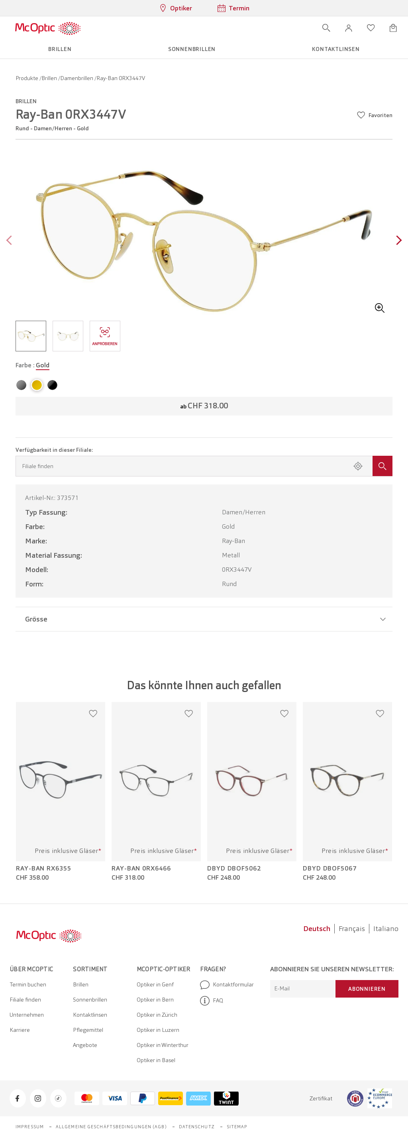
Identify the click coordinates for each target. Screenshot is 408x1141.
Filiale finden (25, 999)
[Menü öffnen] (104, 28)
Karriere (20, 1029)
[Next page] (397, 241)
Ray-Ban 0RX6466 (141, 868)
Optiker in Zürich (157, 1014)
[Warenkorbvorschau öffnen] (393, 28)
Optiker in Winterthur (162, 1045)
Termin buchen (28, 984)
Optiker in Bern (155, 999)
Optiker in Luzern (158, 1029)
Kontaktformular (227, 985)
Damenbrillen (77, 78)
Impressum (30, 1126)
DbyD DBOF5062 (234, 868)
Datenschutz (197, 1126)
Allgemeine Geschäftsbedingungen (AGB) (111, 1126)
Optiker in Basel (156, 1060)
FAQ (211, 1001)
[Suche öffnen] (326, 28)
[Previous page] (11, 241)
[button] (348, 28)
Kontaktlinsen (90, 1014)
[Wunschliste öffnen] (371, 28)
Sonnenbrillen (90, 999)
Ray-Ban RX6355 (43, 868)
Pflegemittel (88, 1029)
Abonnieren (367, 988)
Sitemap (237, 1126)
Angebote (85, 1045)
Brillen (49, 78)
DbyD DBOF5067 (330, 868)
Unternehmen (27, 1014)
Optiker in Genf (155, 984)
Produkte (27, 78)
